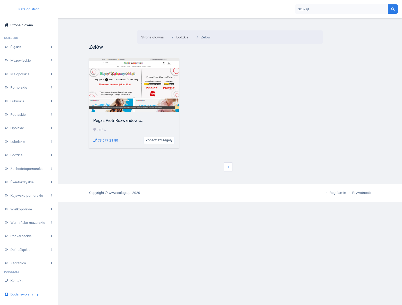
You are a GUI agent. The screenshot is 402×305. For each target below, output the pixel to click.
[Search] (341, 9)
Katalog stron (28, 9)
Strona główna (152, 37)
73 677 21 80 (105, 140)
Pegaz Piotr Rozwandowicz (118, 120)
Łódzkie (182, 37)
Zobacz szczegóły (159, 140)
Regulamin (338, 193)
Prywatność (361, 193)
